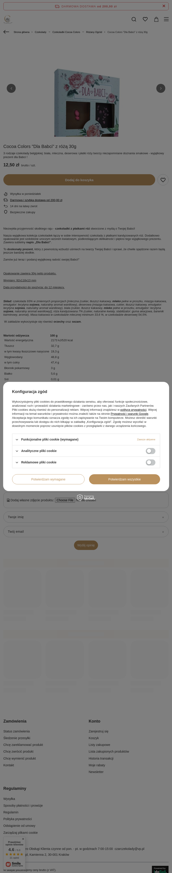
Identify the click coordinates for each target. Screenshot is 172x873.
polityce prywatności (133, 409)
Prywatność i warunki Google (129, 413)
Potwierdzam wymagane (48, 479)
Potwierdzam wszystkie (124, 479)
